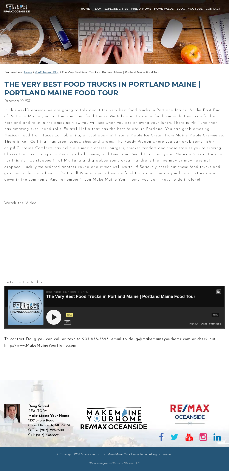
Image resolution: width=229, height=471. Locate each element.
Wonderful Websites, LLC (126, 463)
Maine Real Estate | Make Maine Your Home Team (19, 33)
